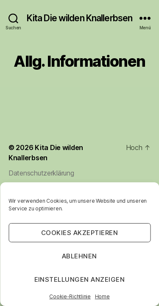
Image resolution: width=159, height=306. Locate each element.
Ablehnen (79, 256)
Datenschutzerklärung (41, 173)
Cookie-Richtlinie (69, 296)
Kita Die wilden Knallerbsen (79, 18)
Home (102, 296)
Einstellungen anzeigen (79, 279)
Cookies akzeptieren (79, 233)
